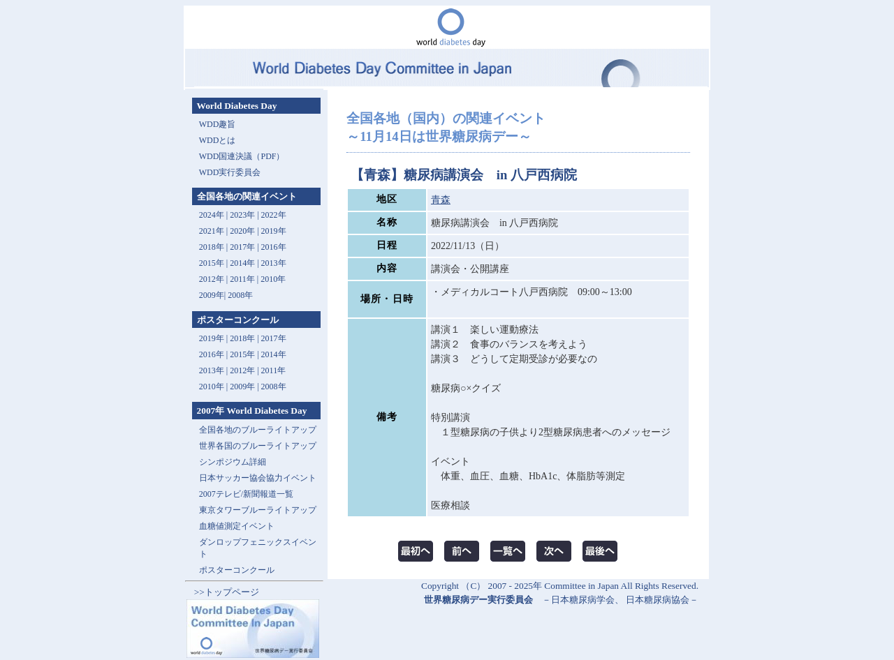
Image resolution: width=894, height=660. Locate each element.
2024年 (211, 215)
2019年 (273, 231)
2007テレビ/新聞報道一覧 (246, 494)
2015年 (211, 263)
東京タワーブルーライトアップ (257, 510)
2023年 (242, 215)
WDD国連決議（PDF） (242, 156)
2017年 (242, 247)
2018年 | (245, 338)
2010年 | (214, 386)
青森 (440, 200)
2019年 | (214, 338)
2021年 (211, 231)
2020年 (242, 231)
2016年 (273, 247)
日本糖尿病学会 (583, 599)
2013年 (273, 263)
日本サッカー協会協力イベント (257, 478)
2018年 (211, 247)
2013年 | (214, 370)
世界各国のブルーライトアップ (257, 446)
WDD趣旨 (217, 124)
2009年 (211, 295)
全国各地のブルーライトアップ (257, 430)
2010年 (273, 279)
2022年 (273, 215)
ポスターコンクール (236, 570)
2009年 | (245, 386)
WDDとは (217, 140)
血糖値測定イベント (236, 526)
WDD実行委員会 (230, 172)
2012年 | (245, 370)
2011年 (242, 279)
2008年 (240, 295)
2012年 (211, 279)
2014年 (242, 263)
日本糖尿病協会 (657, 599)
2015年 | (245, 354)
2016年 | (214, 354)
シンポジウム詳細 (232, 462)
